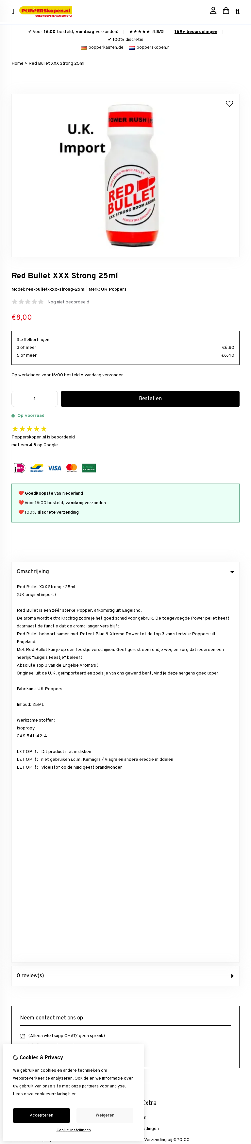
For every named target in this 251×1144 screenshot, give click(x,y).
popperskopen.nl (150, 47)
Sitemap (139, 871)
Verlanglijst (22, 871)
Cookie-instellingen (74, 1130)
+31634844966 (67, 674)
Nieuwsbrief (23, 882)
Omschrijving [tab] (125, 571)
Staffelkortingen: (34, 340)
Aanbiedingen (145, 748)
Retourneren (144, 859)
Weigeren (105, 1115)
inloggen (19, 848)
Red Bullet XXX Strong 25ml (56, 63)
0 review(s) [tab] (125, 595)
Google (50, 445)
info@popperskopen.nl (51, 665)
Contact (139, 848)
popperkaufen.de (102, 47)
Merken (138, 737)
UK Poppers (113, 289)
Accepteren (41, 1115)
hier (72, 1094)
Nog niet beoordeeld (68, 302)
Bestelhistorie (26, 859)
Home (17, 63)
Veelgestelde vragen (152, 882)
